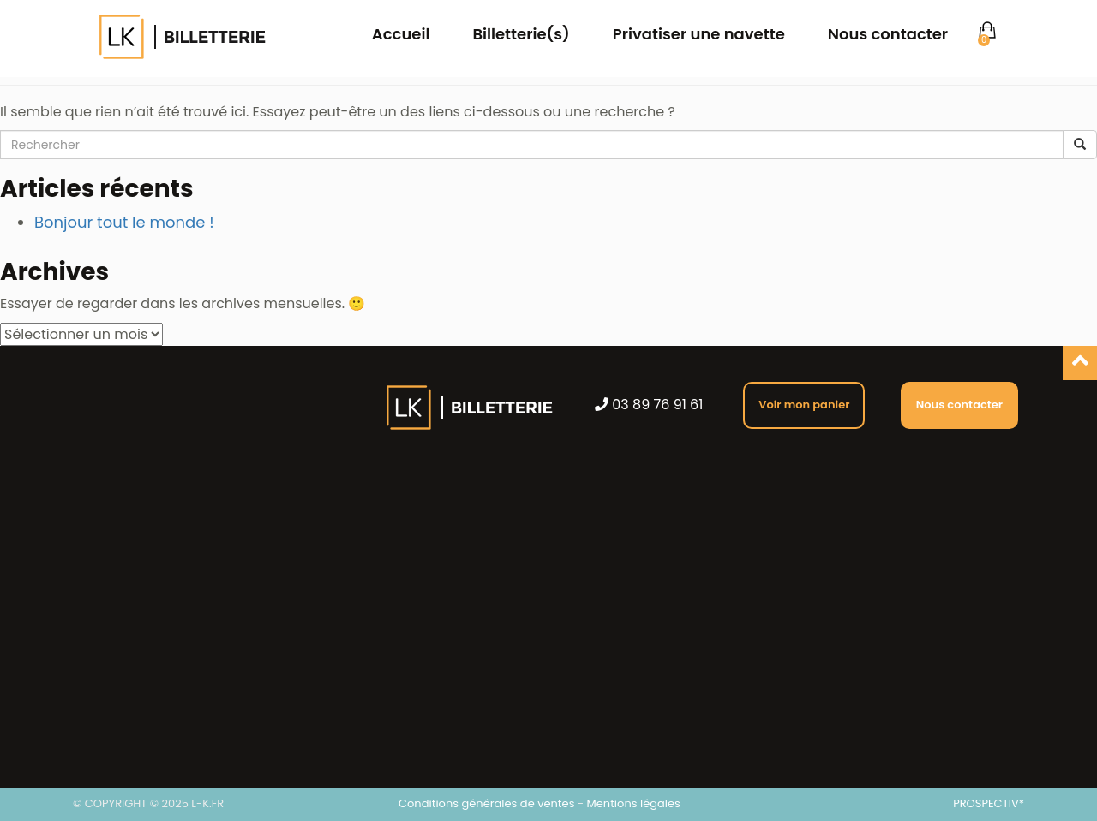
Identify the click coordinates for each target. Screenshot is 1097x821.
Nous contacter (888, 34)
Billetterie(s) (520, 34)
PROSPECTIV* (988, 804)
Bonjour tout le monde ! (124, 222)
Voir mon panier (803, 404)
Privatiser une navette (699, 34)
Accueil (401, 34)
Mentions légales (633, 803)
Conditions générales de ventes (486, 803)
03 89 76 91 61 (649, 405)
